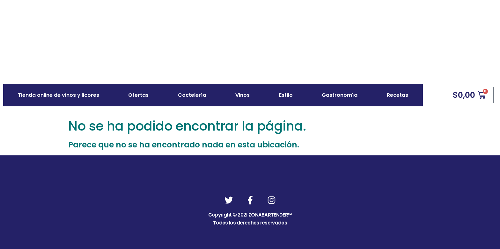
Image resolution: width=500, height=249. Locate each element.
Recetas (397, 95)
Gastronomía (339, 95)
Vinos (242, 95)
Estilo (286, 95)
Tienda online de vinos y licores (58, 95)
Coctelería (192, 95)
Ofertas (138, 95)
